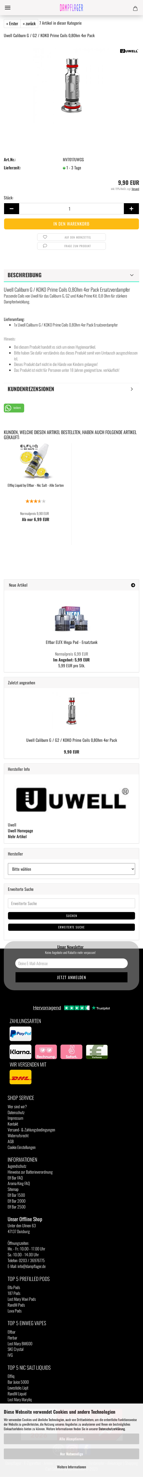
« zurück (29, 23)
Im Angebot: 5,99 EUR (71, 657)
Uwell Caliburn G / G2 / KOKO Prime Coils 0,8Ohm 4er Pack (71, 740)
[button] (14, 408)
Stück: (8, 198)
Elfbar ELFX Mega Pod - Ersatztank (71, 642)
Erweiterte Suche (71, 927)
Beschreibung (24, 275)
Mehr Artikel (17, 836)
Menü (7, 7)
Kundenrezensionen (31, 389)
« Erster (12, 23)
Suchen (71, 915)
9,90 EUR (71, 752)
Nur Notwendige (71, 1453)
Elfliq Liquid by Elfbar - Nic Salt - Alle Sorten (36, 485)
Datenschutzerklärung (112, 1428)
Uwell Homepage (20, 831)
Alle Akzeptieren (71, 1438)
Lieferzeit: (12, 168)
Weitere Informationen (71, 1466)
